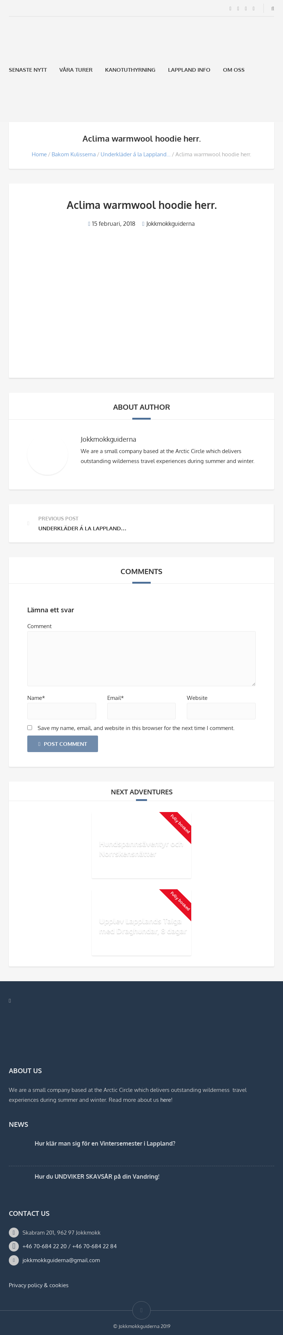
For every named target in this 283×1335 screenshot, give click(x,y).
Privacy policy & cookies (39, 1285)
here (165, 1099)
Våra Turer (75, 69)
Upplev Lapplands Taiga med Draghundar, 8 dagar (143, 925)
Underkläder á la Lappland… (136, 154)
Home (39, 154)
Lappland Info (189, 69)
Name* (36, 697)
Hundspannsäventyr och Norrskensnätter (141, 848)
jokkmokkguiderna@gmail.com (61, 1260)
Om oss (234, 69)
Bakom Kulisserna (74, 154)
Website (197, 697)
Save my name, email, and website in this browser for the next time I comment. (136, 728)
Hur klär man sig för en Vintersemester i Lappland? (105, 1143)
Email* (115, 697)
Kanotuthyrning (130, 69)
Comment (39, 626)
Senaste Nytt (28, 69)
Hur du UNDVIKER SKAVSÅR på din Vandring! (97, 1176)
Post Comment (62, 743)
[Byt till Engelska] (31, 104)
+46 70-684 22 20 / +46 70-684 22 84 (69, 1246)
